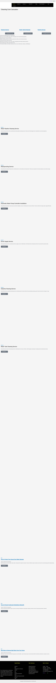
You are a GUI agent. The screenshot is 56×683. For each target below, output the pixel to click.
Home (16, 672)
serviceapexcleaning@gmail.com (48, 671)
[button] (32, 4)
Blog (1, 603)
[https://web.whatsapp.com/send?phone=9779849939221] (52, 1)
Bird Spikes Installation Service (34, 672)
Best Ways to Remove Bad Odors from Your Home (15, 650)
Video (15, 678)
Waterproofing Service (32, 666)
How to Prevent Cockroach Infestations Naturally (14, 605)
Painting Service (42, 29)
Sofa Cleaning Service (32, 668)
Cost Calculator (42, 4)
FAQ (15, 671)
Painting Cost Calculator (18, 673)
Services (25, 4)
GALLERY (31, 4)
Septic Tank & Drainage (25, 29)
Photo (16, 674)
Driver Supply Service (32, 667)
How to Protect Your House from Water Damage (14, 559)
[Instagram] (51, 1)
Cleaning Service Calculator (19, 668)
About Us (16, 666)
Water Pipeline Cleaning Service (34, 671)
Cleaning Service (5, 29)
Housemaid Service (32, 673)
